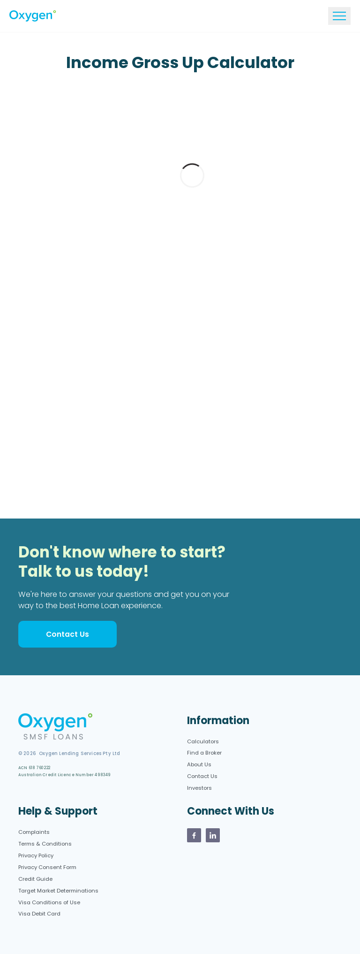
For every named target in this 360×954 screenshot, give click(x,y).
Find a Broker (204, 752)
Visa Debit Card (39, 913)
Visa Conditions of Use (49, 902)
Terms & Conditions (45, 843)
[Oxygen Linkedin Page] (213, 835)
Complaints (34, 832)
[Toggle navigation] (339, 16)
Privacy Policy (35, 855)
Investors (199, 788)
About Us (199, 764)
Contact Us (67, 634)
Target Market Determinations (58, 890)
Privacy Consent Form (47, 867)
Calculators (203, 741)
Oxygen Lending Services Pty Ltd (78, 753)
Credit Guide (35, 879)
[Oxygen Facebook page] (194, 835)
